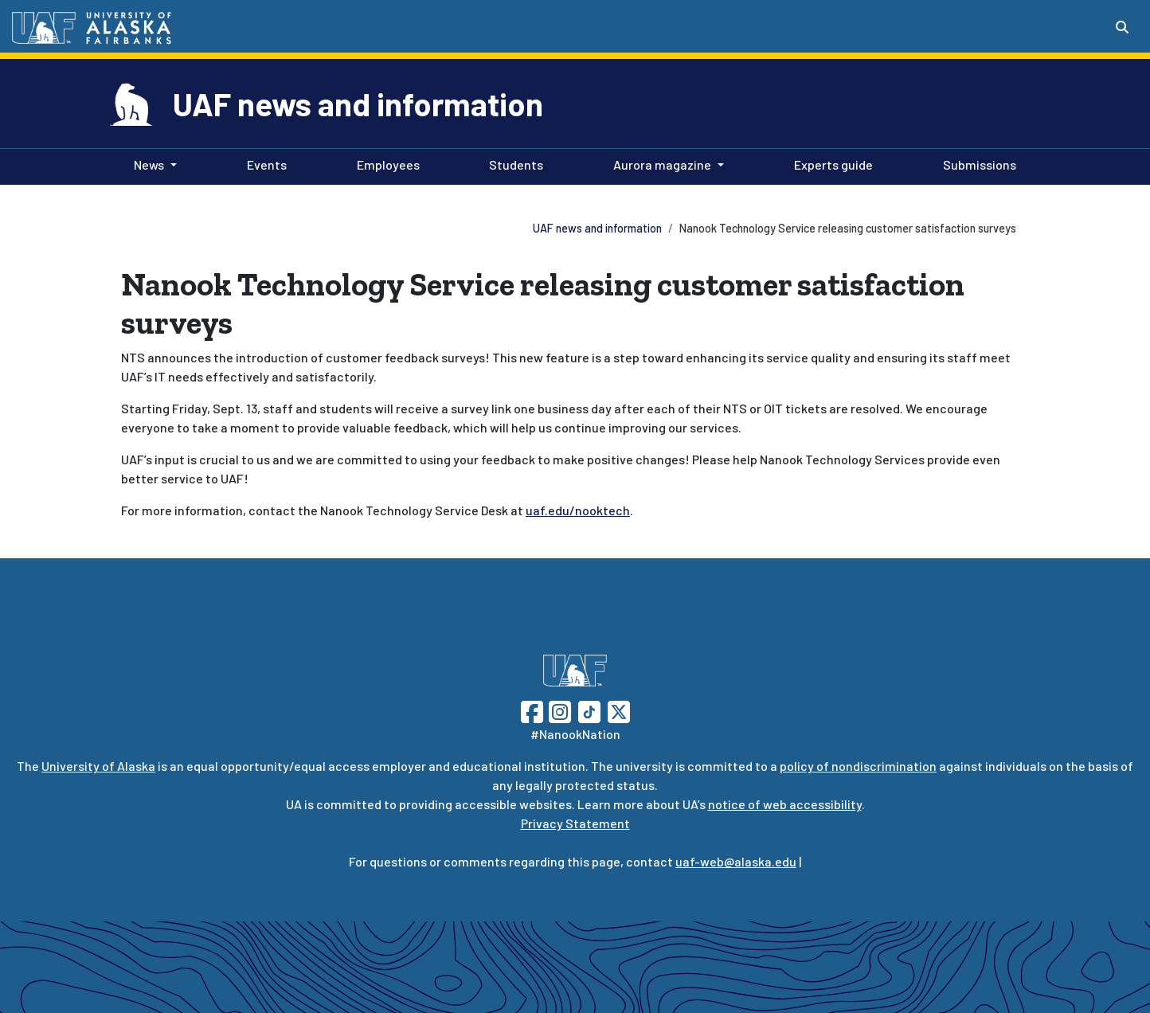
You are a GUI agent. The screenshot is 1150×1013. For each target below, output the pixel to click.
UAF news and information (358, 103)
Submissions (976, 163)
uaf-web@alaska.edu (735, 861)
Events (264, 163)
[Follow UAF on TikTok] (589, 710)
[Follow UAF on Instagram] (558, 710)
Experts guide (830, 163)
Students (513, 163)
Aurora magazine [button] (662, 164)
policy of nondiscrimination (858, 765)
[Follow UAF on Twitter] (619, 710)
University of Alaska (98, 765)
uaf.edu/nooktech (578, 510)
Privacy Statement (575, 823)
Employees (385, 163)
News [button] (149, 164)
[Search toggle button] (1122, 27)
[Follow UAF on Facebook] (532, 710)
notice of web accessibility (785, 804)
